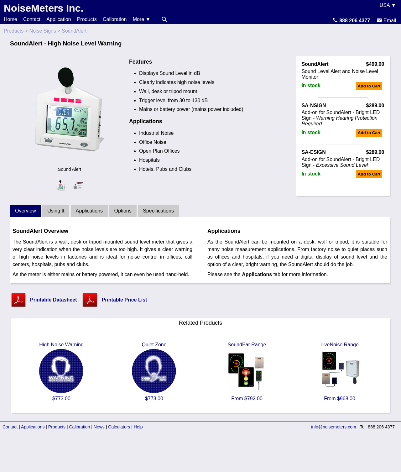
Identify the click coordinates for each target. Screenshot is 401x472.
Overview (25, 210)
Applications (89, 210)
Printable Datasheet (53, 299)
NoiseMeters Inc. (43, 8)
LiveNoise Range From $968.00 (339, 371)
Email (386, 20)
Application (58, 19)
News (99, 426)
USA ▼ (388, 5)
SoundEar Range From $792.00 (246, 371)
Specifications (158, 210)
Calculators (119, 426)
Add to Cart (369, 86)
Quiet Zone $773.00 (154, 371)
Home (10, 19)
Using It (55, 210)
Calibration (115, 19)
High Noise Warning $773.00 (61, 371)
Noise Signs (42, 31)
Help (138, 426)
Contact (31, 19)
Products (87, 19)
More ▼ (142, 19)
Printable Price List (124, 299)
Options (123, 210)
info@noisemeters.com (333, 426)
